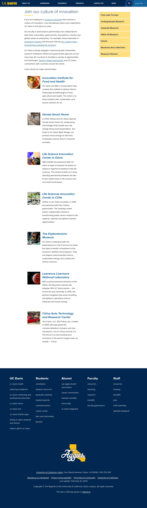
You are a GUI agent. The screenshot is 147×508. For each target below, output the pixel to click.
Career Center (42, 410)
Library (104, 40)
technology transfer (33, 41)
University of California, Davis (49, 472)
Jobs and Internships (45, 416)
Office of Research (109, 34)
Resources (91, 383)
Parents (39, 421)
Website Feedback (121, 410)
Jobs (115, 400)
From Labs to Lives (109, 14)
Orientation (40, 383)
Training (116, 389)
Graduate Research (110, 27)
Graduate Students (44, 394)
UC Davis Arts (15, 408)
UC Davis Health (16, 383)
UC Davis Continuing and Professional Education (20, 396)
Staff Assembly (119, 405)
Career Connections (70, 392)
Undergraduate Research (112, 21)
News (114, 3)
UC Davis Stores (16, 403)
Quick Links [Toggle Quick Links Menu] (139, 3)
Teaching (91, 389)
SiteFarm (86, 491)
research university (53, 19)
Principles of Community (84, 477)
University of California (108, 477)
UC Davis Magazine (70, 408)
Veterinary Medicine (19, 389)
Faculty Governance (96, 405)
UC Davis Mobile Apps (19, 414)
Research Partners (109, 53)
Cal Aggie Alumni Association (69, 385)
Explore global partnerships (51, 60)
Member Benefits (69, 397)
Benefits (91, 400)
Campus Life (99, 3)
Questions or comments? (38, 477)
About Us (26, 3)
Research (80, 3)
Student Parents (43, 400)
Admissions (44, 3)
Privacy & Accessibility (61, 477)
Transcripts (66, 403)
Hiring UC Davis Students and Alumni (20, 421)
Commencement (43, 405)
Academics (62, 3)
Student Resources (44, 389)
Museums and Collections (113, 47)
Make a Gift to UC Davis (20, 428)
